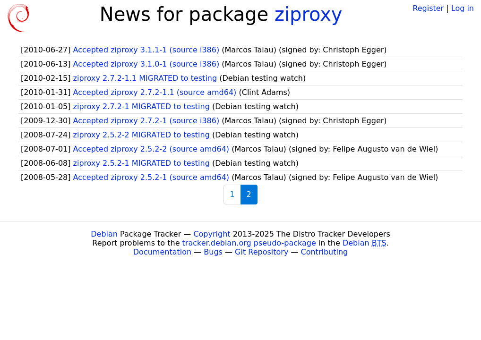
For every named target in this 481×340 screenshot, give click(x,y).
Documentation (162, 251)
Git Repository (261, 251)
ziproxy (309, 14)
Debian (104, 234)
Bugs (213, 251)
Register (428, 8)
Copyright (211, 234)
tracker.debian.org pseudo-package (249, 242)
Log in (462, 8)
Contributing (324, 251)
